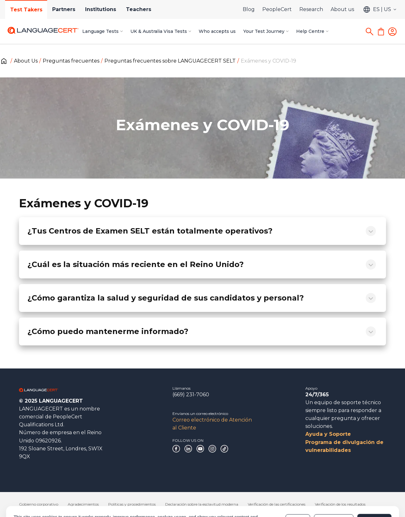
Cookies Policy (170, 495)
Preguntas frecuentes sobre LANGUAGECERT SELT (170, 61)
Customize (333, 492)
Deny (298, 492)
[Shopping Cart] (381, 32)
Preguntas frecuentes (71, 61)
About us (342, 9)
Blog (249, 9)
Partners (64, 9)
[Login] (392, 32)
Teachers (139, 9)
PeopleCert (277, 9)
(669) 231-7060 (190, 395)
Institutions (101, 9)
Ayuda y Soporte (328, 434)
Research (311, 9)
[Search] (369, 32)
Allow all (374, 492)
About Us (26, 61)
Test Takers (26, 10)
